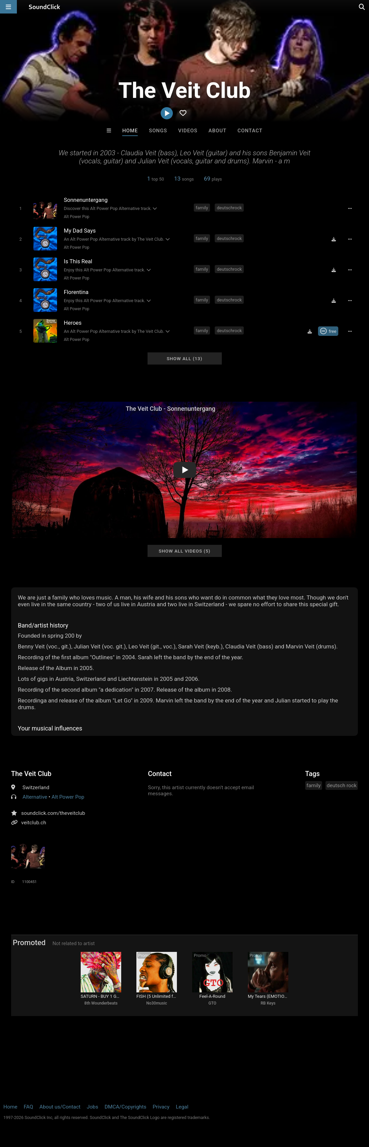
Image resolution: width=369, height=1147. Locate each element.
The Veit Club (31, 774)
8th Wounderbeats (100, 1003)
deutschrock (229, 207)
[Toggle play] (20, 208)
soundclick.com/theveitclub (53, 813)
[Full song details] (349, 208)
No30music (156, 1003)
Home (130, 131)
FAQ (28, 1107)
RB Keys (268, 1003)
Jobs (92, 1107)
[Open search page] (362, 7)
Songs (158, 131)
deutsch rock (342, 785)
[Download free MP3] (333, 239)
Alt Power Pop (76, 216)
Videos (187, 131)
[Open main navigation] (8, 7)
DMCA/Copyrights (126, 1107)
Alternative (35, 797)
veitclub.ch (33, 823)
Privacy (161, 1107)
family (202, 207)
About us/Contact (59, 1107)
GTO (212, 1003)
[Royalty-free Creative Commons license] (328, 331)
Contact (250, 131)
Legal (182, 1107)
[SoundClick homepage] (44, 6)
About (218, 131)
